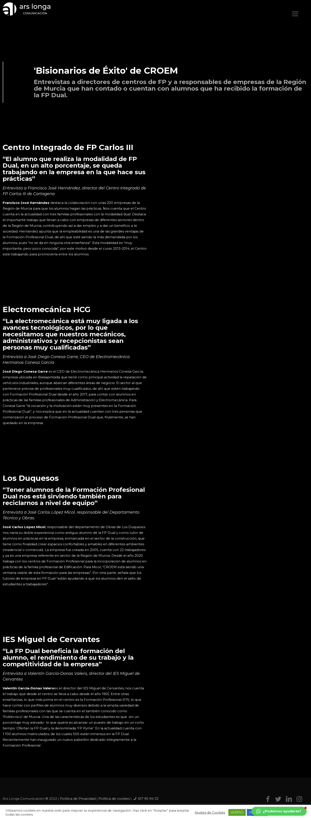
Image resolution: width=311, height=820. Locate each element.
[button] (279, 811)
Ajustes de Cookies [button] (210, 813)
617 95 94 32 (148, 798)
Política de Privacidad (78, 798)
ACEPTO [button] (237, 812)
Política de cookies (114, 798)
